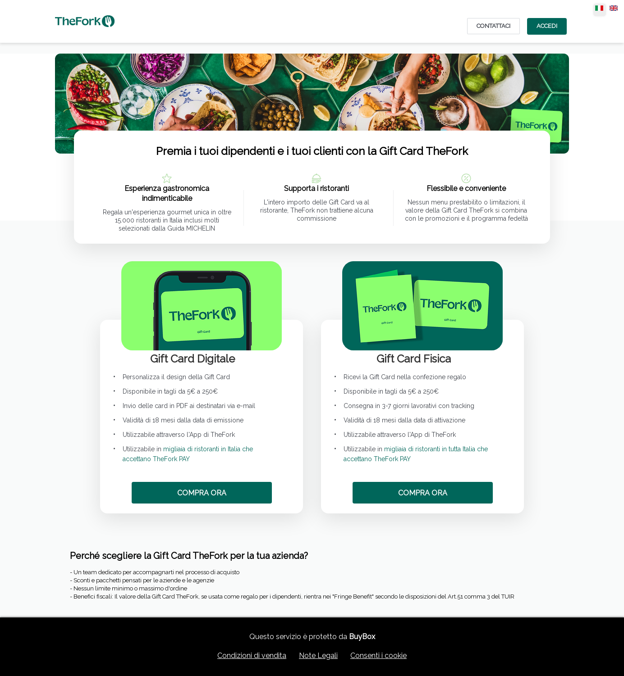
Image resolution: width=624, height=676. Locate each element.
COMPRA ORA (201, 493)
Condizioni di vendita (251, 655)
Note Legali (318, 655)
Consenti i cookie (378, 655)
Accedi (547, 26)
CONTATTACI (493, 26)
